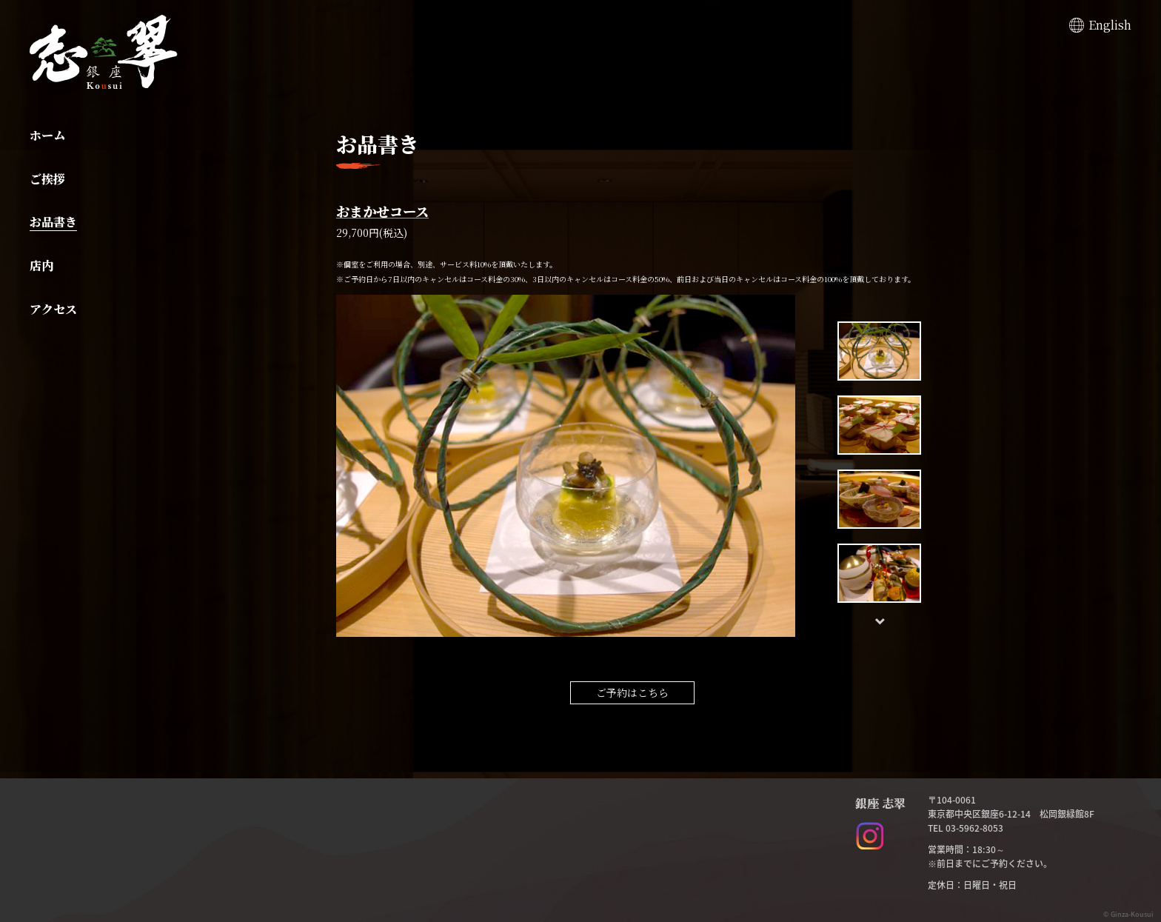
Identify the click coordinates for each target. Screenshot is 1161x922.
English (1109, 24)
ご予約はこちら (632, 692)
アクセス (53, 309)
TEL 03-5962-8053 (965, 828)
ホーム (47, 135)
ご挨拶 (47, 178)
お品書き (53, 221)
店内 (41, 265)
